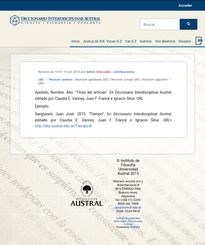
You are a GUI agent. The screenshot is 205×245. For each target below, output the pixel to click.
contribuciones (123, 72)
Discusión (104, 72)
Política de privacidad (128, 218)
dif (41, 79)
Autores (146, 41)
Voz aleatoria (165, 41)
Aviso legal (120, 221)
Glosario (184, 41)
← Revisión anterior (59, 79)
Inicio (75, 41)
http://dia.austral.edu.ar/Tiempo (61, 126)
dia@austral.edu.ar (128, 207)
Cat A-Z (130, 41)
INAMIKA (135, 227)
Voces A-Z (114, 41)
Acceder (185, 5)
